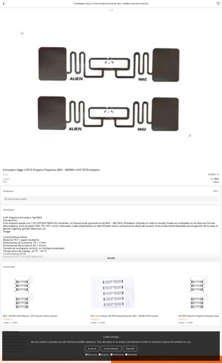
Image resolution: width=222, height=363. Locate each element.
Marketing (131, 354)
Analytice (104, 354)
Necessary (91, 354)
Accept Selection (111, 348)
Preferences (117, 354)
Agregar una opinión (17, 199)
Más (215, 191)
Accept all (92, 348)
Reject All (130, 348)
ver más (111, 258)
